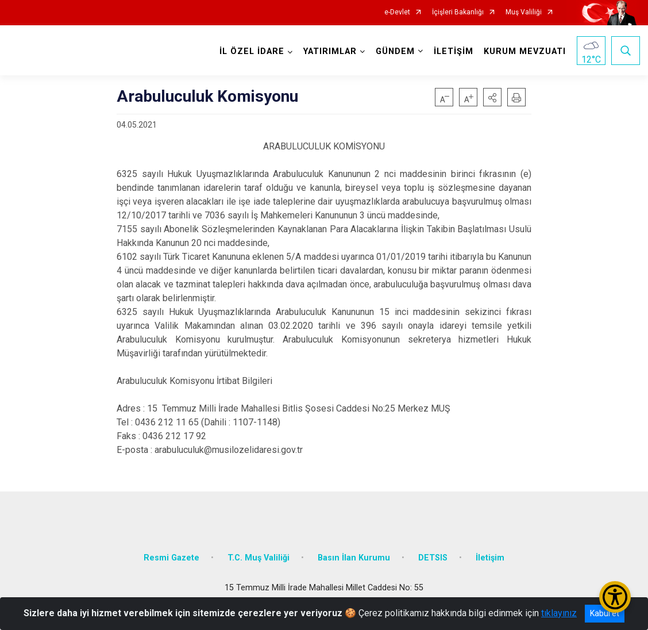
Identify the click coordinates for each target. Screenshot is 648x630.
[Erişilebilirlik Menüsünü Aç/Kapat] (615, 597)
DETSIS (433, 556)
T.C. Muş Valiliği (258, 556)
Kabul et (604, 613)
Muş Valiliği (524, 12)
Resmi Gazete (171, 556)
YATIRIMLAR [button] (329, 51)
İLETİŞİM (453, 51)
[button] (492, 97)
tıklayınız (559, 613)
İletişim (490, 556)
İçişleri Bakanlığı (458, 12)
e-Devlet (397, 12)
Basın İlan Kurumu (354, 556)
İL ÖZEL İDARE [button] (251, 51)
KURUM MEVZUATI (524, 51)
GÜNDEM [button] (394, 51)
